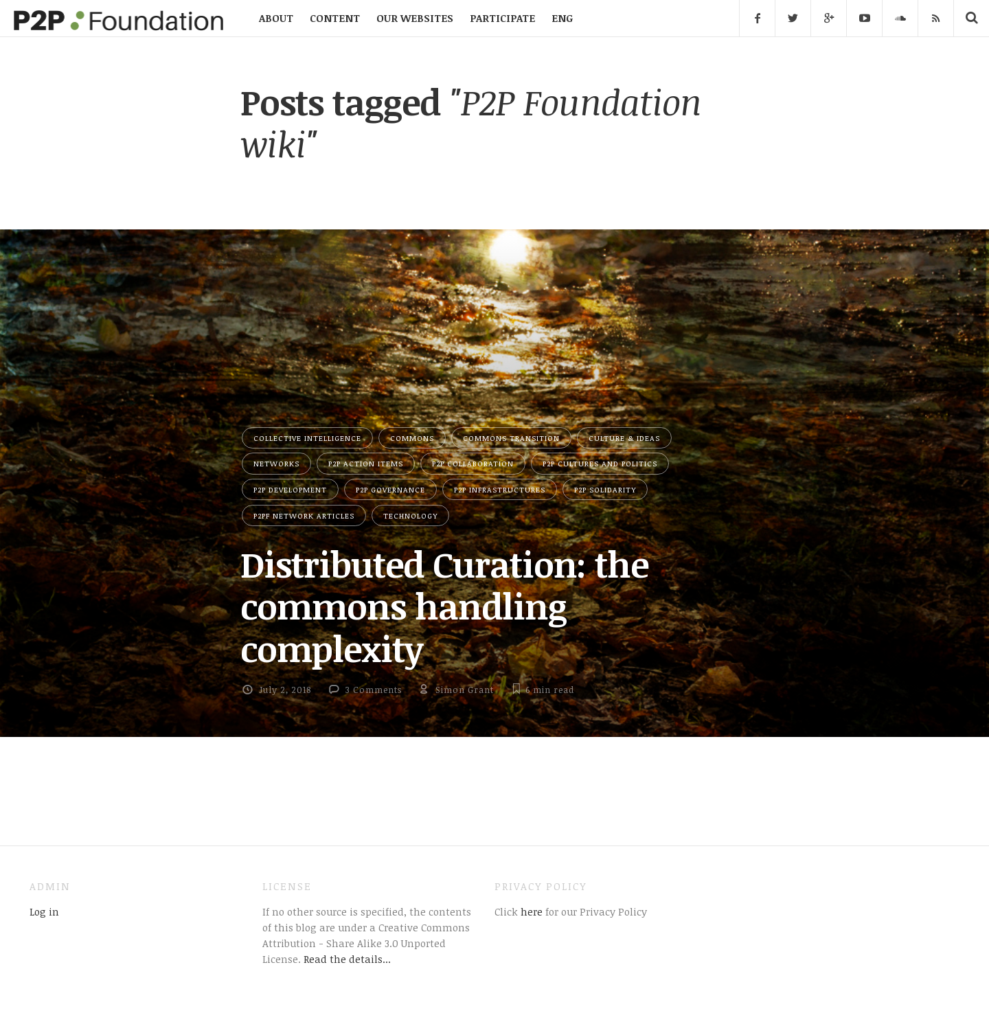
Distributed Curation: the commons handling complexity (444, 606)
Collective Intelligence (307, 438)
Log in (44, 911)
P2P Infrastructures (499, 489)
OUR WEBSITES (414, 18)
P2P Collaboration (473, 463)
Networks (276, 463)
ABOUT (276, 18)
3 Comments (373, 689)
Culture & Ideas (624, 438)
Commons (412, 438)
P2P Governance (390, 489)
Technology (410, 515)
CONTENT (335, 18)
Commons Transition (511, 438)
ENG (562, 18)
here (530, 911)
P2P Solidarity (605, 489)
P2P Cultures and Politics (600, 463)
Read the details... (347, 959)
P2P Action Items (365, 463)
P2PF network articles (303, 515)
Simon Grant (464, 689)
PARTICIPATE (502, 18)
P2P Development (290, 489)
